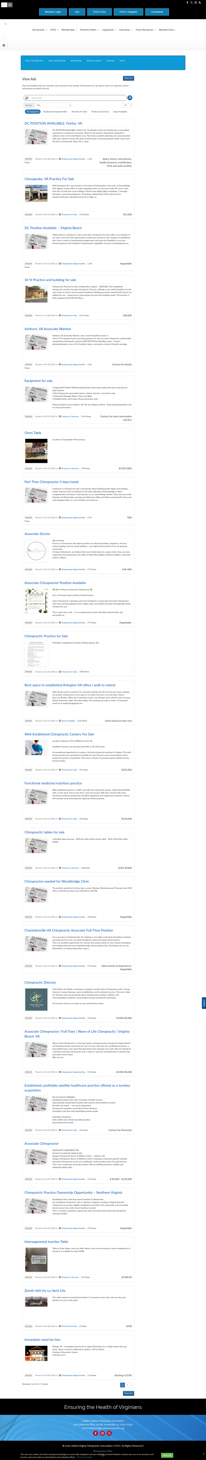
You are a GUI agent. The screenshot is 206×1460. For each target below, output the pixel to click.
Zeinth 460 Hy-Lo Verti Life (45, 1266)
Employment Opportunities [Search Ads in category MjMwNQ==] (74, 1047)
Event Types (16, 29)
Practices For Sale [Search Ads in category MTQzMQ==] (69, 190)
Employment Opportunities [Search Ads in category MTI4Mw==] (74, 134)
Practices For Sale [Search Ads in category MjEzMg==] (69, 745)
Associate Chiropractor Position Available (55, 558)
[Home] (3, 29)
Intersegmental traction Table (46, 1217)
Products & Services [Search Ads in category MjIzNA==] (70, 843)
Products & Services (100, 87)
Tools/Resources (168, 15)
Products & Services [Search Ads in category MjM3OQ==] (70, 1252)
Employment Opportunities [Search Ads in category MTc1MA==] (74, 340)
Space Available (120, 87)
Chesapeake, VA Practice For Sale (49, 154)
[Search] (129, 73)
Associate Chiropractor (42, 1119)
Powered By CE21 (28, 1445)
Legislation (132, 15)
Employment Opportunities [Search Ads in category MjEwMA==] (74, 545)
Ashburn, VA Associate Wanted (48, 304)
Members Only (190, 15)
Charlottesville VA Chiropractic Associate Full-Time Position (69, 906)
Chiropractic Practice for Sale (46, 611)
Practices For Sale (79, 87)
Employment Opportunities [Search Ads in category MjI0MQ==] (74, 892)
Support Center (27, 1442)
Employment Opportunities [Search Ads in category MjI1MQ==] (74, 993)
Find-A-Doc (87, 5)
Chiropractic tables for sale (44, 808)
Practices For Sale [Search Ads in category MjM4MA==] (69, 1302)
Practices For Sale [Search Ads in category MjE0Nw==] (69, 794)
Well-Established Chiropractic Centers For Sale (59, 709)
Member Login (40, 5)
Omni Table (33, 408)
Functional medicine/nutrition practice (53, 758)
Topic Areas (33, 29)
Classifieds (145, 5)
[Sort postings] (52, 80)
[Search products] (148, 29)
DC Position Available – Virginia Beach (53, 203)
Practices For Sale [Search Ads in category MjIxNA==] (69, 1105)
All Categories (33, 87)
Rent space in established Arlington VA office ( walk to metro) (70, 660)
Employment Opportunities (55, 87)
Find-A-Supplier (116, 5)
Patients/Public (112, 15)
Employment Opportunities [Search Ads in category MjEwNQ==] (74, 598)
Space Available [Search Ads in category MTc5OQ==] (69, 696)
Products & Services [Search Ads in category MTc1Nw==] (70, 392)
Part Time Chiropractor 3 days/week (52, 457)
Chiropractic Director (40, 958)
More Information (85, 1457)
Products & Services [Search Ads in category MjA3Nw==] (70, 444)
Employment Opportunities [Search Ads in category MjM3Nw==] (74, 1203)
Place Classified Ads (34, 42)
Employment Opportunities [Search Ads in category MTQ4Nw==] (74, 239)
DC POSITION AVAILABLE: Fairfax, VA (53, 99)
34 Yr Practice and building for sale (50, 255)
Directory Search (94, 42)
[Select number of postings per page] (127, 80)
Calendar (110, 42)
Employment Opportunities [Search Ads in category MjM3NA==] (74, 1154)
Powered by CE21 (103, 1427)
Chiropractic (62, 15)
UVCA (77, 15)
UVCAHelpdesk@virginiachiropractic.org (103, 1403)
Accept (167, 1455)
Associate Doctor (37, 509)
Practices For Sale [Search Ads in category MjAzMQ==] (69, 647)
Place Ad (128, 53)
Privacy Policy (41, 1442)
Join (64, 5)
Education (148, 15)
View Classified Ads (57, 42)
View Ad (28, 134)
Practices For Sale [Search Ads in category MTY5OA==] (69, 291)
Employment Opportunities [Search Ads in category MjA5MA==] (74, 493)
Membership (92, 15)
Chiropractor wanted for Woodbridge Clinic (57, 857)
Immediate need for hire (42, 1315)
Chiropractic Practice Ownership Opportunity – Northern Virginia (73, 1168)
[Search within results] (77, 73)
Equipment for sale (38, 356)
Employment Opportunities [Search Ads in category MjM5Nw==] (74, 1351)
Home (122, 42)
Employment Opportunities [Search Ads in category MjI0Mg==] (74, 941)
